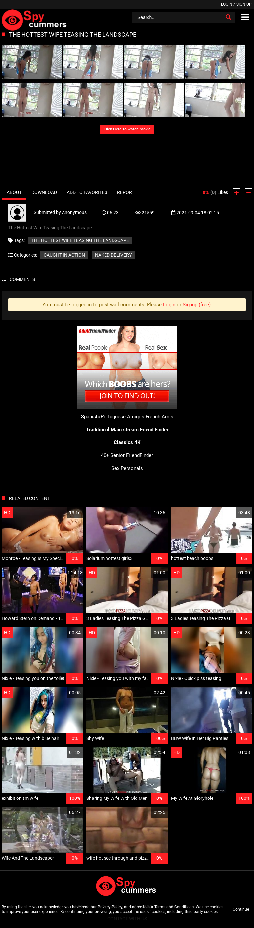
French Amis (159, 417)
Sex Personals (127, 468)
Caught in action (64, 255)
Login (226, 4)
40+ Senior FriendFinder (127, 455)
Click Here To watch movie (127, 129)
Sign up (244, 4)
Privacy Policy (110, 907)
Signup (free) (197, 305)
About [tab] (14, 192)
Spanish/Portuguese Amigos (112, 417)
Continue (241, 909)
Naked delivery (113, 255)
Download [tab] (44, 192)
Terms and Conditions (174, 907)
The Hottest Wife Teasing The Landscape (80, 240)
